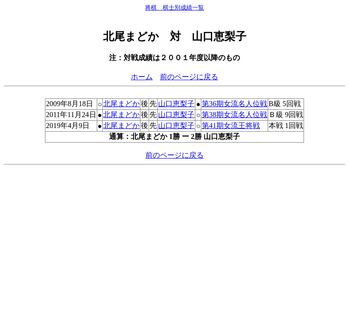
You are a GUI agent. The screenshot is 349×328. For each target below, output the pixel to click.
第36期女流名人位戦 (234, 104)
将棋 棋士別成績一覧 (174, 7)
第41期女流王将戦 (231, 125)
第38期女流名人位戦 (234, 114)
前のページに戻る (189, 77)
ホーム (142, 77)
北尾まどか (121, 104)
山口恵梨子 (176, 104)
